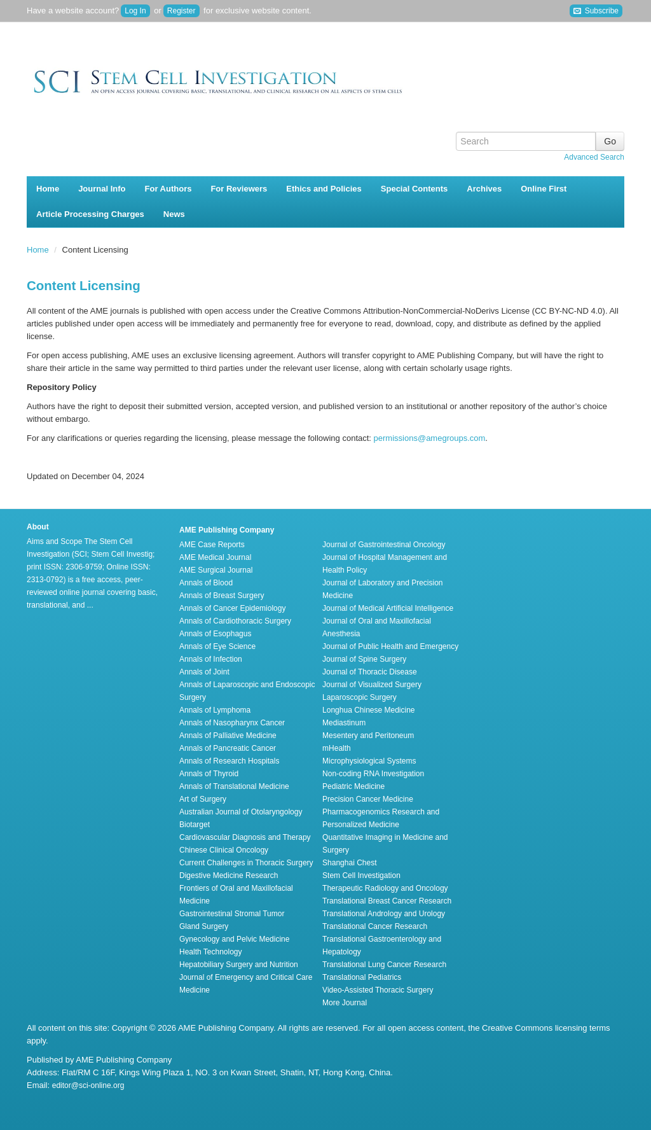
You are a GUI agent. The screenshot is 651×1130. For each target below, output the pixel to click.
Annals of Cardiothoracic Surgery (235, 621)
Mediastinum (344, 722)
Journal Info (101, 188)
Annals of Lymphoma (214, 710)
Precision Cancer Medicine (367, 799)
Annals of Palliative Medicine (228, 735)
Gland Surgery (203, 926)
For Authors (168, 188)
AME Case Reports (212, 544)
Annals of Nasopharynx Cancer (232, 722)
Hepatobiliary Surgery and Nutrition (238, 964)
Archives (484, 188)
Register (181, 10)
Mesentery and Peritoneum (368, 735)
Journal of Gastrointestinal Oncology (383, 544)
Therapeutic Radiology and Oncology (385, 888)
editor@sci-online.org (88, 1085)
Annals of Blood (206, 582)
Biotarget (194, 824)
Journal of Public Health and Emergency (390, 646)
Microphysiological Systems (369, 761)
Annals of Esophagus (215, 633)
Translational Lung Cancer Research (384, 964)
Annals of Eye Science (217, 646)
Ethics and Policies (324, 188)
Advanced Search (594, 157)
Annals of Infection (210, 659)
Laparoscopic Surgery (359, 697)
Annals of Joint (204, 671)
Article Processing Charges (90, 214)
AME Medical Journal (215, 557)
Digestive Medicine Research (228, 875)
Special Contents (414, 188)
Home (47, 188)
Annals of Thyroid (208, 773)
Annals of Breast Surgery (221, 595)
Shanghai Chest (349, 862)
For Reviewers (238, 188)
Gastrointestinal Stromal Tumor (231, 913)
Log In (135, 10)
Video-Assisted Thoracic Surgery (377, 990)
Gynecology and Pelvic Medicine (234, 939)
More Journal (344, 1002)
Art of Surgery (202, 799)
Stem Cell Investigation (361, 875)
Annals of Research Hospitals (229, 761)
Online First (543, 188)
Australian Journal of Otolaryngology (240, 811)
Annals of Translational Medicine (234, 786)
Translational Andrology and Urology (383, 913)
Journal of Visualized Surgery (371, 684)
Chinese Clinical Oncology (223, 850)
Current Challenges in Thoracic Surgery (246, 862)
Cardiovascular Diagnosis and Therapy (245, 837)
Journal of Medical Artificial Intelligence (387, 608)
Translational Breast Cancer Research (386, 900)
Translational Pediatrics (361, 977)
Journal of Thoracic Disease (369, 671)
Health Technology (210, 951)
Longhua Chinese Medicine (368, 710)
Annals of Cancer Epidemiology (232, 608)
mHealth (336, 748)
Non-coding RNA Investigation (373, 773)
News (174, 214)
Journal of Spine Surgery (364, 659)
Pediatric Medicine (353, 786)
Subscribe (596, 11)
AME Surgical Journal (215, 570)
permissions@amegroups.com (430, 438)
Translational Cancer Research (374, 926)
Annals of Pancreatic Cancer (227, 748)
